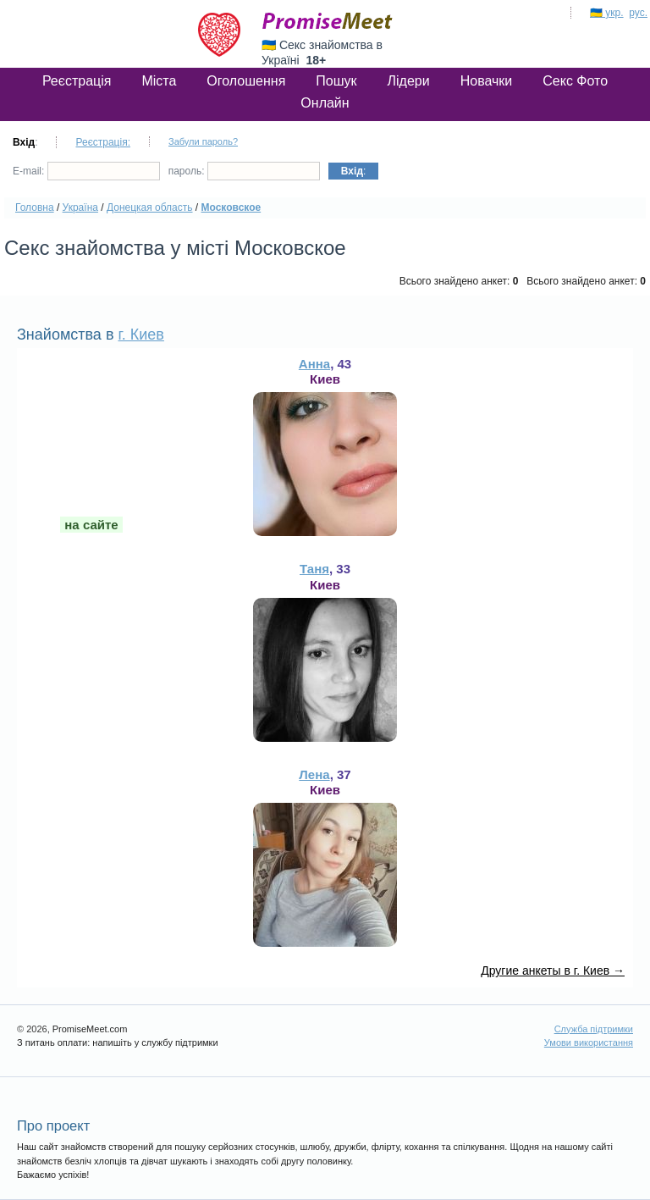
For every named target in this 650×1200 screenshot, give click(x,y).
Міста (158, 81)
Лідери (409, 81)
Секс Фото (575, 81)
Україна (80, 207)
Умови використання (588, 1042)
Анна (314, 364)
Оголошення (246, 81)
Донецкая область (150, 207)
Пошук (336, 81)
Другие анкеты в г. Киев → (553, 970)
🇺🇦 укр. (607, 13)
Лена (314, 774)
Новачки (486, 81)
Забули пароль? (203, 141)
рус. (638, 13)
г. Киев (140, 334)
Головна (34, 207)
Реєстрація (77, 81)
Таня (314, 568)
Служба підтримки (593, 1029)
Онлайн (324, 103)
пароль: (244, 171)
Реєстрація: (102, 142)
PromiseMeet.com (328, 21)
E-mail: (86, 171)
